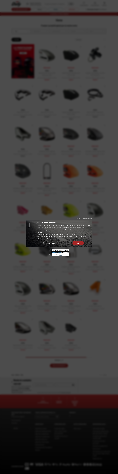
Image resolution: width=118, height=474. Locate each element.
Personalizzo (50, 243)
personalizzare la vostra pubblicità (75, 236)
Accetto (78, 243)
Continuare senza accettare (84, 218)
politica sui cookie (71, 234)
